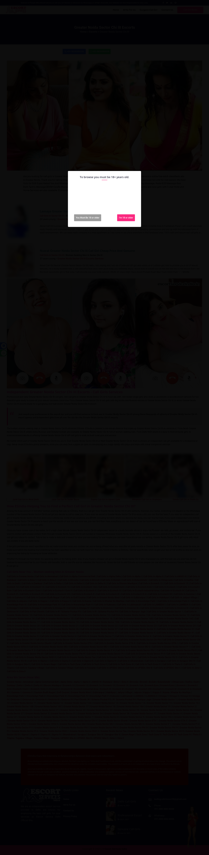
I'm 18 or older (126, 217)
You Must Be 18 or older (87, 217)
